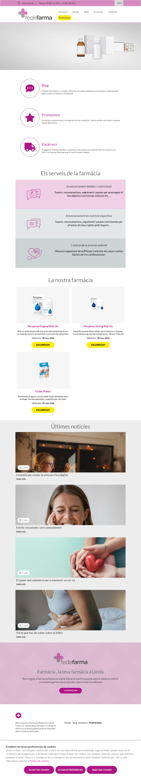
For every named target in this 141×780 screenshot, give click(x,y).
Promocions (64, 17)
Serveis (76, 12)
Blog (86, 12)
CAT (119, 3)
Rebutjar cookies (102, 769)
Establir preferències (70, 769)
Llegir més (21, 478)
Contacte (113, 12)
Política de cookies (39, 760)
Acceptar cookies (39, 769)
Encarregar (43, 344)
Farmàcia (63, 12)
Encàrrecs (98, 12)
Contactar (70, 690)
